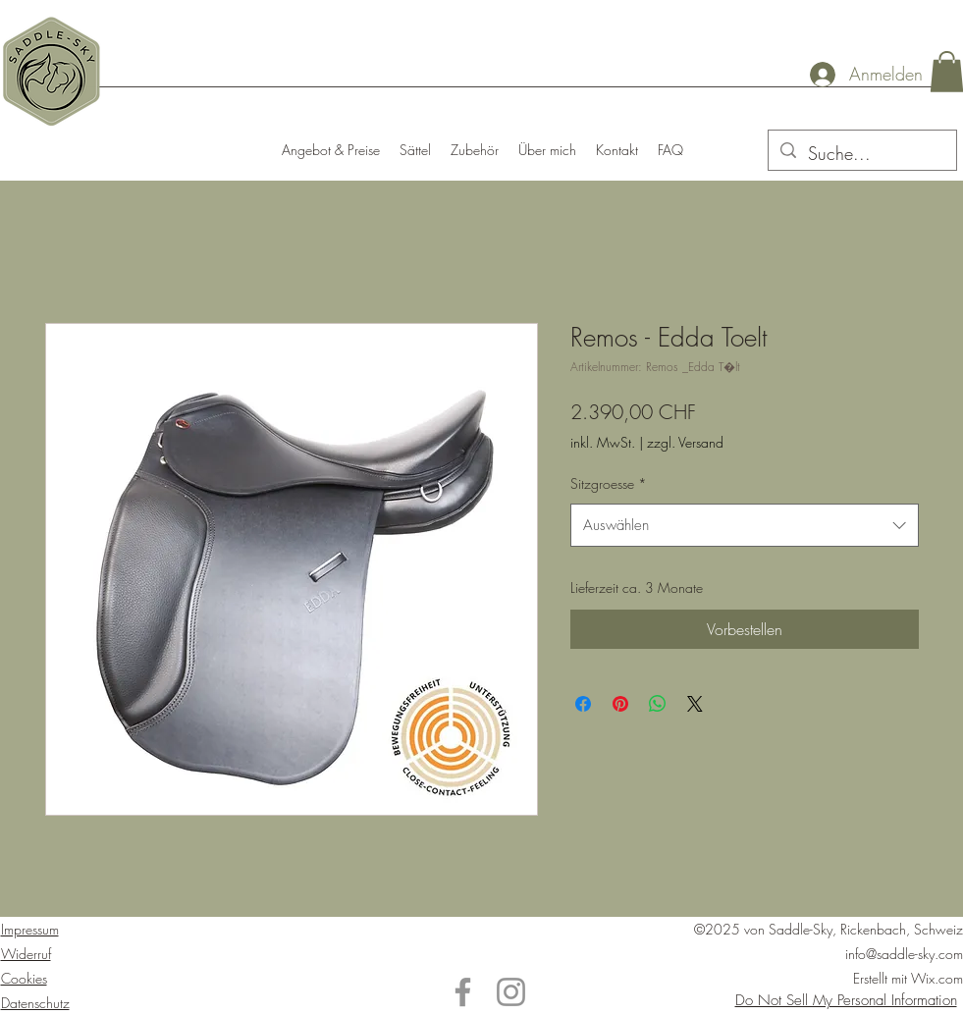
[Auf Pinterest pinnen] (620, 704)
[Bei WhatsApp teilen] (657, 704)
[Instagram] (511, 992)
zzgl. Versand (685, 442)
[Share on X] (695, 704)
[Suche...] (861, 154)
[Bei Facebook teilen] (583, 704)
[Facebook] (463, 992)
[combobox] (744, 525)
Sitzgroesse (608, 483)
